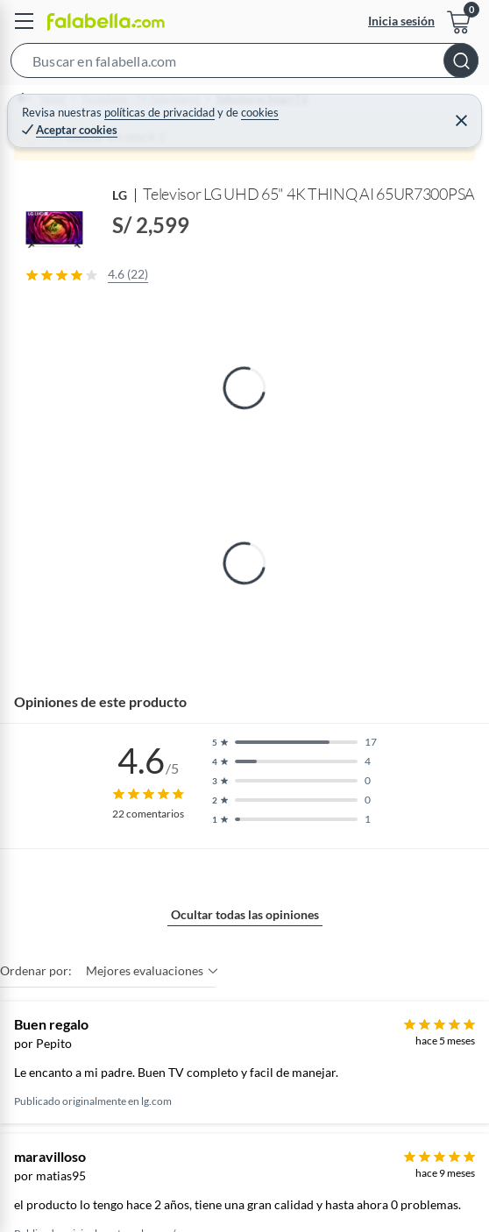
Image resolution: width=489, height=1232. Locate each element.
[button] (244, 64)
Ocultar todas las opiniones (245, 914)
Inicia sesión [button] (401, 20)
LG (120, 195)
